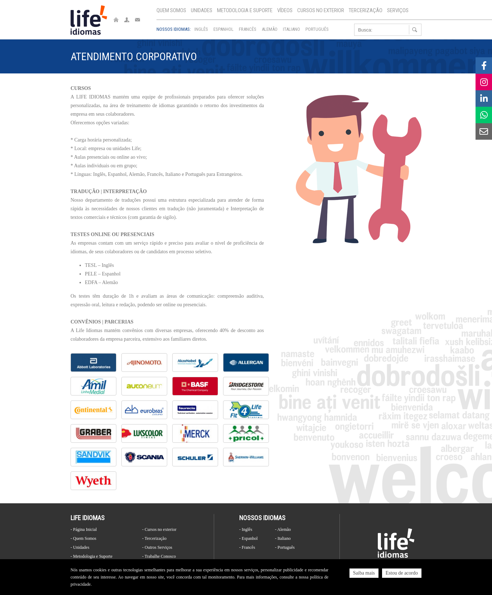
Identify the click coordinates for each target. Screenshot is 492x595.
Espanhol (223, 29)
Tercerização (365, 10)
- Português (285, 547)
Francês (247, 29)
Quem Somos (171, 10)
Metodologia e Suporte (244, 10)
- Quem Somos (83, 538)
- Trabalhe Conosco (159, 556)
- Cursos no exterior (159, 529)
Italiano (291, 29)
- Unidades (80, 547)
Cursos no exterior (320, 10)
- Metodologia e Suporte (91, 556)
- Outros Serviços (157, 547)
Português (317, 29)
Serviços (398, 10)
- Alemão (283, 529)
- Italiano (283, 538)
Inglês (201, 29)
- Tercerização (154, 538)
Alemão (270, 29)
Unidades (201, 10)
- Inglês (245, 529)
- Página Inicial (84, 529)
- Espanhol (248, 538)
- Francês (247, 547)
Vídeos (285, 10)
